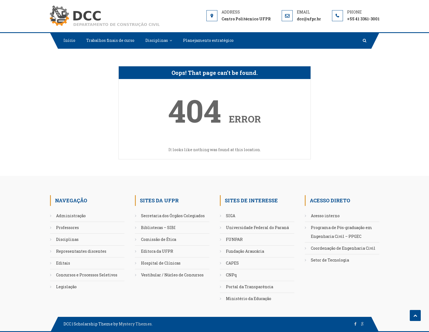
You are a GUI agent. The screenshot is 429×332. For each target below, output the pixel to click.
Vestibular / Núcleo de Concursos (172, 274)
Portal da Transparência (249, 286)
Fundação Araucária (245, 251)
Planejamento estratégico (208, 40)
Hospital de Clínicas (161, 263)
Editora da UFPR (157, 251)
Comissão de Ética (158, 239)
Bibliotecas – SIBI (158, 227)
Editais (63, 263)
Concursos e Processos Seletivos (86, 274)
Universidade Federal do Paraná (257, 227)
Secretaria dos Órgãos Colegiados (173, 215)
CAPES (232, 263)
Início (69, 40)
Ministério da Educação (248, 298)
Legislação (66, 286)
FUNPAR (234, 239)
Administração (71, 215)
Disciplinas (156, 40)
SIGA (230, 215)
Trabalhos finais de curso (110, 40)
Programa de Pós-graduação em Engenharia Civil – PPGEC (341, 232)
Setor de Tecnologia (330, 260)
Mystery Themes (135, 323)
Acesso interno (325, 215)
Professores (67, 227)
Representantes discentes (81, 251)
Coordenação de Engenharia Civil (343, 248)
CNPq (231, 274)
